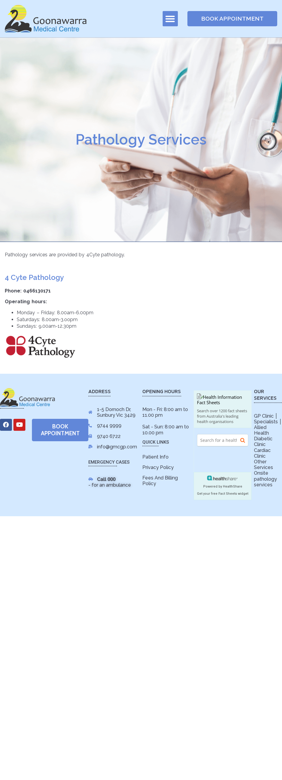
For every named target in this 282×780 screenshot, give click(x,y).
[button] (170, 18)
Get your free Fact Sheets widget (222, 494)
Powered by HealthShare (222, 486)
